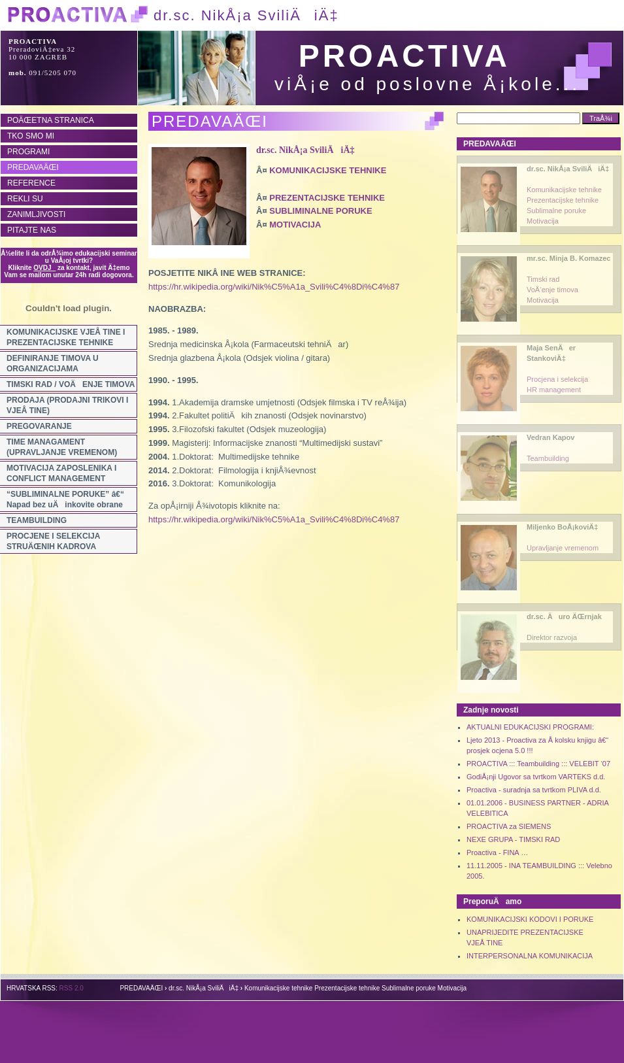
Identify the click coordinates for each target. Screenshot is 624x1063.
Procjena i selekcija (557, 379)
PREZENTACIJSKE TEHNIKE (327, 198)
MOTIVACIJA (295, 224)
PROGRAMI (28, 151)
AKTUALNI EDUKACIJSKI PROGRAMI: (530, 727)
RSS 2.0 (71, 988)
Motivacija (543, 221)
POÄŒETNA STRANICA (50, 120)
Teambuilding (548, 458)
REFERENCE (31, 183)
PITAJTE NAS (31, 230)
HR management (554, 390)
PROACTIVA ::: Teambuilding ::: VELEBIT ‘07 (538, 764)
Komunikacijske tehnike (564, 190)
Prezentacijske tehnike (563, 200)
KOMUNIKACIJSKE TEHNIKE (327, 170)
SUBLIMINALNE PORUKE (320, 211)
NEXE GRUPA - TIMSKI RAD (513, 839)
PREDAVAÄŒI (33, 167)
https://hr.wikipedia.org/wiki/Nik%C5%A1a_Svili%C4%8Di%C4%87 (273, 287)
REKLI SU (25, 198)
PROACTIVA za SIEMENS (509, 826)
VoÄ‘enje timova (552, 290)
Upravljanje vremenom (563, 548)
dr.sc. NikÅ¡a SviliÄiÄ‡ (305, 150)
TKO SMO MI (30, 136)
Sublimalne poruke (556, 210)
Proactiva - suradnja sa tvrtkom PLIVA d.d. (534, 790)
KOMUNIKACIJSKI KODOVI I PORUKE (530, 919)
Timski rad (543, 279)
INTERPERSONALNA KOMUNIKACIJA (530, 956)
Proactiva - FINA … (497, 852)
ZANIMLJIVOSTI (36, 214)
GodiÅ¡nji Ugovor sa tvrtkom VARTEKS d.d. (536, 777)
